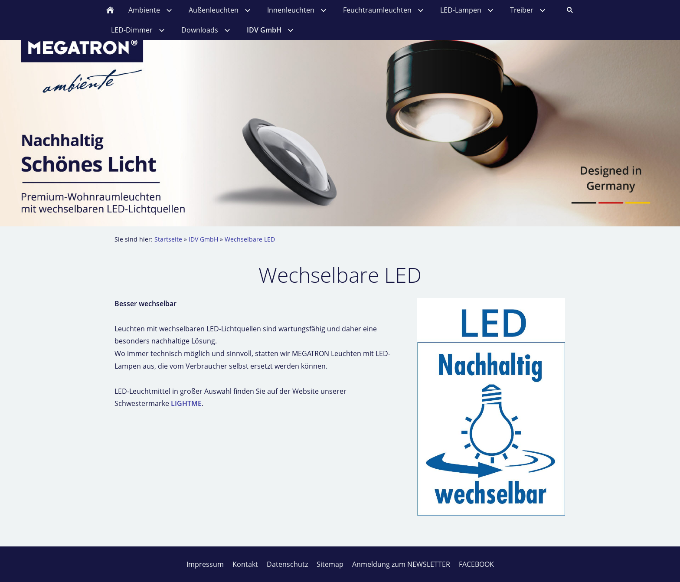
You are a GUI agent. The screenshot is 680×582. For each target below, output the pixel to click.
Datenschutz (287, 564)
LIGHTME (186, 403)
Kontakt (245, 564)
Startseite (168, 239)
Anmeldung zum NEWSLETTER (401, 564)
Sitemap (330, 564)
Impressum (205, 564)
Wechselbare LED (250, 239)
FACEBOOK (476, 564)
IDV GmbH (203, 239)
